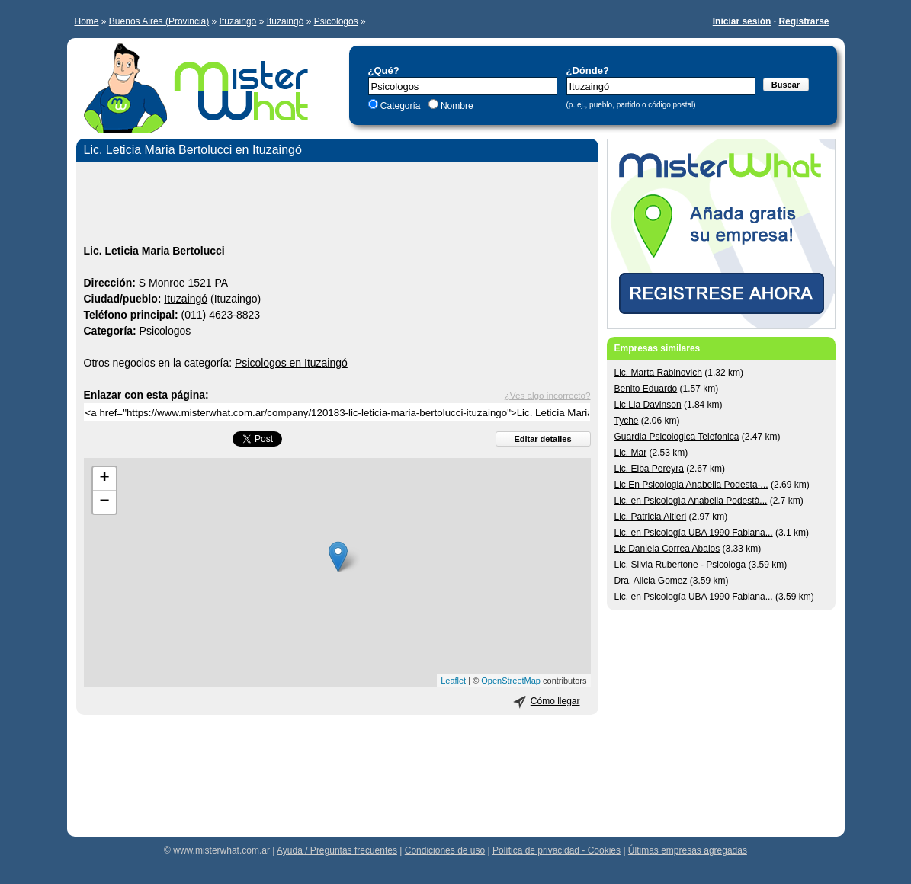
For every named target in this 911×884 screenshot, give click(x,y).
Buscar (785, 84)
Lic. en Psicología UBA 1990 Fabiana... (693, 532)
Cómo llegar (555, 701)
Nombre (455, 106)
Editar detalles (542, 439)
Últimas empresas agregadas (687, 850)
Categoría (400, 106)
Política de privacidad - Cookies (556, 850)
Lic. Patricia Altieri (650, 516)
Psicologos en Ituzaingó (291, 363)
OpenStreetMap (511, 680)
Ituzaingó (285, 21)
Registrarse (803, 21)
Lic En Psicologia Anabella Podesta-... (691, 484)
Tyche (626, 420)
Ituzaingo (238, 21)
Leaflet (453, 680)
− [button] (104, 502)
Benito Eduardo (646, 388)
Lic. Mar (630, 452)
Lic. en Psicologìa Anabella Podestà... (691, 500)
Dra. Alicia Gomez (651, 580)
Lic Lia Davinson (648, 404)
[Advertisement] (337, 205)
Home (87, 21)
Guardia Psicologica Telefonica (676, 436)
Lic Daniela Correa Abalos (667, 548)
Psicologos (336, 21)
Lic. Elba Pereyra (649, 468)
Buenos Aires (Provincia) (159, 21)
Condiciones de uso (445, 850)
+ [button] (104, 478)
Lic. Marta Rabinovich (658, 372)
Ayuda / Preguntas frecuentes (337, 850)
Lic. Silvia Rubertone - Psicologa (680, 564)
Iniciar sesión (742, 21)
